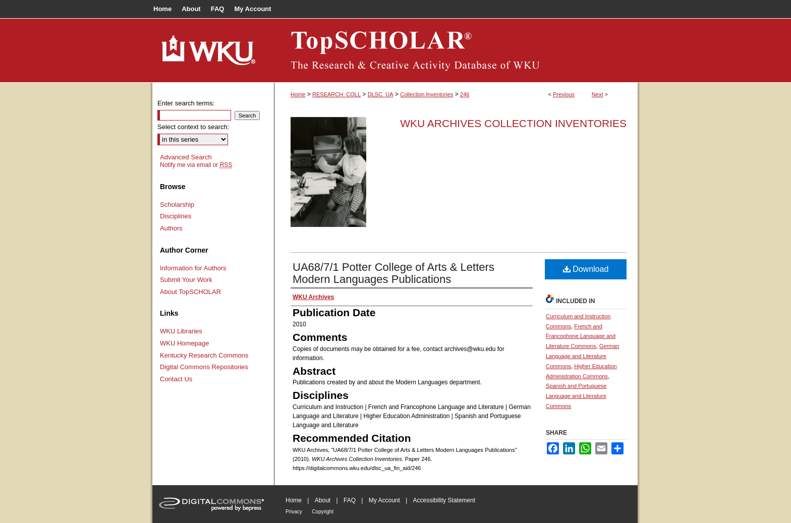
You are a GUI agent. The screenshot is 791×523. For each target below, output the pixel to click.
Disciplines (175, 216)
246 (464, 94)
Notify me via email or (196, 164)
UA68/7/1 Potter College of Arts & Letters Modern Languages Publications (393, 273)
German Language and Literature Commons (582, 356)
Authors (171, 228)
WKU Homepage (184, 343)
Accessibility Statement (444, 500)
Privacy (294, 511)
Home (298, 94)
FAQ (350, 500)
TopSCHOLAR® (456, 50)
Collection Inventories (426, 94)
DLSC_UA (380, 94)
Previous (564, 94)
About (322, 500)
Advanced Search (186, 157)
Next (597, 94)
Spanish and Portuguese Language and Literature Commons (576, 396)
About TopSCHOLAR (190, 292)
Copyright (322, 511)
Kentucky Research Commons (204, 355)
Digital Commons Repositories (204, 367)
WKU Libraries (181, 331)
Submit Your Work (186, 279)
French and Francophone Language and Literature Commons (580, 336)
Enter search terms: (185, 103)
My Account (384, 500)
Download (586, 269)
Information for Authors (193, 268)
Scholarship (177, 204)
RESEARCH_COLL (336, 94)
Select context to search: (193, 127)
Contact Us (176, 379)
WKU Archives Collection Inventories (513, 123)
